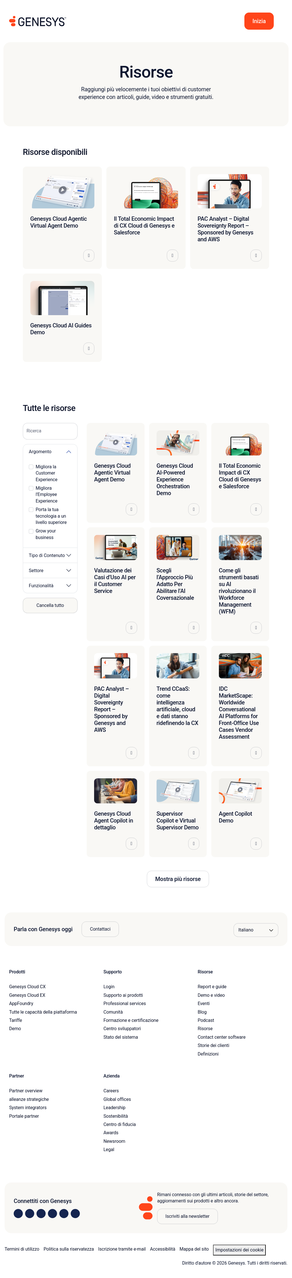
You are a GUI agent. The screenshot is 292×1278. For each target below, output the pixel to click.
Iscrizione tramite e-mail (122, 1249)
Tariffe (15, 1020)
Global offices (117, 1099)
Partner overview (25, 1090)
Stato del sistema (121, 1037)
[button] (259, 21)
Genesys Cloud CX (27, 986)
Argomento (40, 451)
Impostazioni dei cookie (239, 1250)
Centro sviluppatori (122, 1028)
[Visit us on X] (41, 1213)
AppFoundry (21, 1003)
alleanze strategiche (29, 1099)
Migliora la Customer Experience (46, 473)
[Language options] (256, 930)
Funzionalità (41, 585)
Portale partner (24, 1116)
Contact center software (222, 1037)
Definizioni (208, 1054)
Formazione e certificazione (131, 1020)
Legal (109, 1149)
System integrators (27, 1107)
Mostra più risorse (178, 879)
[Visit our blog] (75, 1213)
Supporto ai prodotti (123, 995)
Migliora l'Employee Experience (46, 494)
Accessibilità (162, 1249)
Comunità (113, 1012)
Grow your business (46, 534)
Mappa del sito (194, 1249)
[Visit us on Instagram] (29, 1213)
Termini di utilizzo (22, 1249)
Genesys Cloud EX (27, 995)
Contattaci (100, 929)
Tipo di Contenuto (47, 555)
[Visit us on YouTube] (63, 1213)
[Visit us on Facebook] (52, 1213)
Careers (111, 1090)
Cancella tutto (50, 605)
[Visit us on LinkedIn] (18, 1213)
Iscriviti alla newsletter (187, 1216)
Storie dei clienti (213, 1045)
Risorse (205, 1028)
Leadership (114, 1107)
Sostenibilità (116, 1116)
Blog (202, 1012)
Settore (36, 570)
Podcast (206, 1020)
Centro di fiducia (120, 1124)
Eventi (204, 1003)
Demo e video (211, 995)
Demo (15, 1028)
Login (109, 986)
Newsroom (114, 1141)
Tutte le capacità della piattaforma (43, 1012)
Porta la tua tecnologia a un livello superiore (51, 516)
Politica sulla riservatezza (69, 1249)
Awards (111, 1132)
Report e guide (212, 986)
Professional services (125, 1003)
